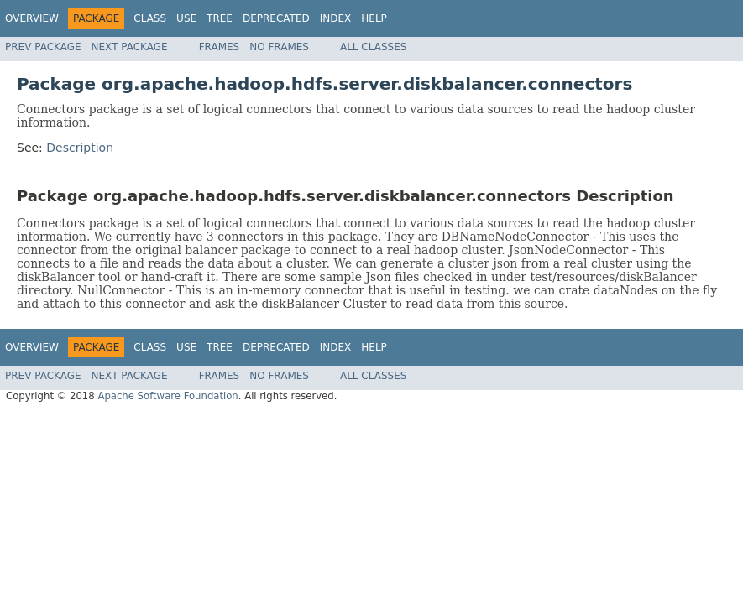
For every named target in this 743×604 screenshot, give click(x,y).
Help (374, 18)
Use (186, 18)
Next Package (130, 47)
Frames (219, 47)
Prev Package (43, 47)
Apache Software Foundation (167, 396)
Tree (220, 18)
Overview (32, 18)
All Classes (373, 47)
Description (79, 147)
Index (336, 18)
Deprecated (276, 18)
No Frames (279, 47)
